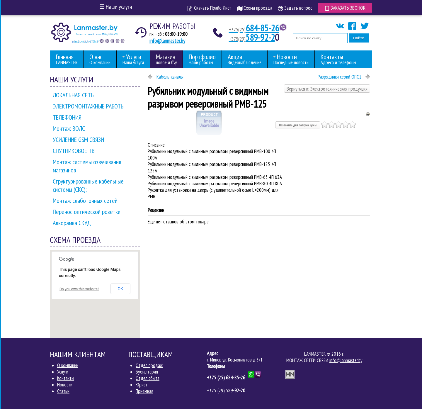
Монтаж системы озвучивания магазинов (87, 166)
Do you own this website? (79, 289)
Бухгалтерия (147, 372)
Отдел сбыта (147, 378)
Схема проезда (253, 7)
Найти (358, 38)
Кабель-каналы (169, 77)
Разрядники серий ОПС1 (339, 77)
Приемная (144, 391)
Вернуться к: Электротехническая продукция (327, 89)
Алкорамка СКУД (72, 223)
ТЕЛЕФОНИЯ (67, 117)
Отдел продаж (149, 365)
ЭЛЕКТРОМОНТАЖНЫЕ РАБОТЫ (89, 106)
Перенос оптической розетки (86, 212)
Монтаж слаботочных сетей (85, 200)
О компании (67, 365)
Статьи (63, 391)
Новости (64, 384)
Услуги (62, 372)
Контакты (65, 378)
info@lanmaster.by (167, 40)
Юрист (141, 384)
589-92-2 (252, 37)
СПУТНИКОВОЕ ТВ (74, 151)
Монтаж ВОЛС (69, 128)
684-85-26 (254, 28)
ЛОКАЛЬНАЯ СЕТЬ (73, 95)
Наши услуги (115, 7)
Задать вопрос (294, 7)
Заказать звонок (344, 7)
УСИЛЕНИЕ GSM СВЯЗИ (78, 139)
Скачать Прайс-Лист (209, 7)
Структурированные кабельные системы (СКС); (88, 185)
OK (120, 288)
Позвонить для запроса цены (297, 125)
